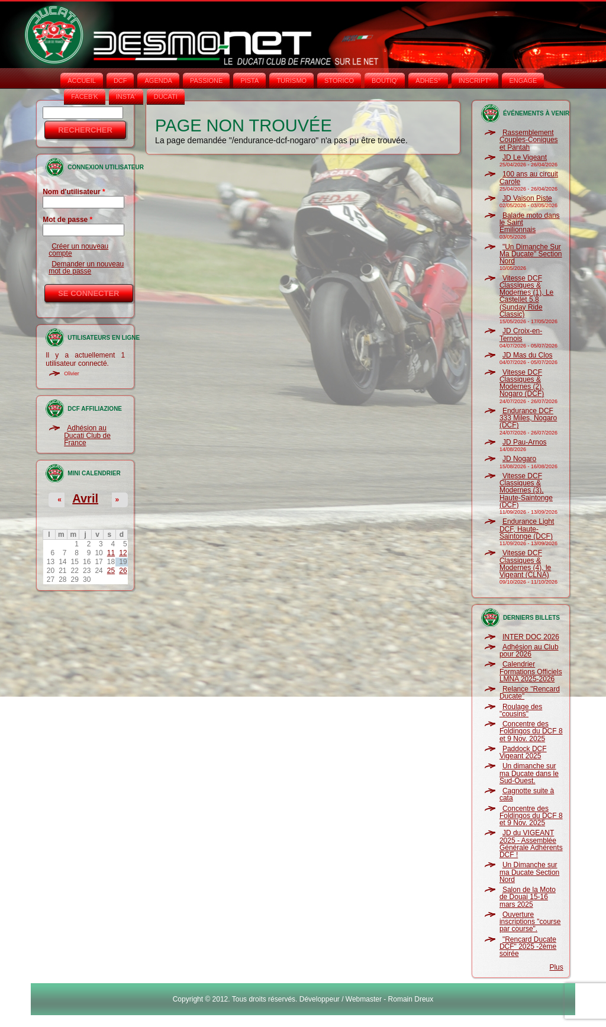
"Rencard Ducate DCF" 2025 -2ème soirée (527, 946)
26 (123, 570)
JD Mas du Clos (527, 355)
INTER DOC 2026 (530, 637)
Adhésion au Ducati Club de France (87, 435)
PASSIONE (206, 80)
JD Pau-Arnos (524, 442)
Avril (85, 498)
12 (123, 553)
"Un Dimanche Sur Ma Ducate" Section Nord (530, 254)
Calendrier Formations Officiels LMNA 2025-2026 (530, 671)
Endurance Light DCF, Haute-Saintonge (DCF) (526, 528)
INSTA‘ (126, 96)
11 (111, 553)
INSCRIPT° (475, 80)
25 (111, 570)
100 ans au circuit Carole (528, 177)
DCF (120, 80)
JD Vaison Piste (527, 198)
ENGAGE (523, 80)
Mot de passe (67, 219)
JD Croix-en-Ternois (520, 334)
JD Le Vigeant (524, 157)
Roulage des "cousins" (520, 710)
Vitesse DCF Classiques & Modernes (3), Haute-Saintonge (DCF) (526, 490)
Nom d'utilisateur (74, 192)
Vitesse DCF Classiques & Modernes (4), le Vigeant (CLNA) (525, 564)
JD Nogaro (519, 459)
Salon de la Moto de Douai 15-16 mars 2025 (527, 897)
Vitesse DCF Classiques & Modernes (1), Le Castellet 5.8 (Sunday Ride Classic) (526, 296)
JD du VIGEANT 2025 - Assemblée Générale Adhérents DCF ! (531, 844)
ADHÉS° (427, 80)
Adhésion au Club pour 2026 (529, 650)
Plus (556, 967)
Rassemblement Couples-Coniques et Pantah (528, 140)
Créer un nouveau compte (78, 249)
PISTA (249, 80)
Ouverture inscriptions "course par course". (530, 921)
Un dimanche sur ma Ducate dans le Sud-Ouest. (529, 773)
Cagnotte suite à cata (526, 794)
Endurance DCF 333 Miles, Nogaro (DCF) (528, 418)
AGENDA (158, 80)
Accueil (81, 80)
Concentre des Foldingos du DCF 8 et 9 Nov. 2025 (531, 731)
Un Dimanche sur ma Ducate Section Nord (529, 872)
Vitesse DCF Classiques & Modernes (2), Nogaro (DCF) (521, 383)
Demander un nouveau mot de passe (86, 267)
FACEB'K (84, 96)
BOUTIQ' (385, 80)
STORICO (339, 80)
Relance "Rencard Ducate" (529, 692)
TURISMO (291, 80)
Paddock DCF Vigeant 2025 (523, 752)
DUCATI (166, 96)
